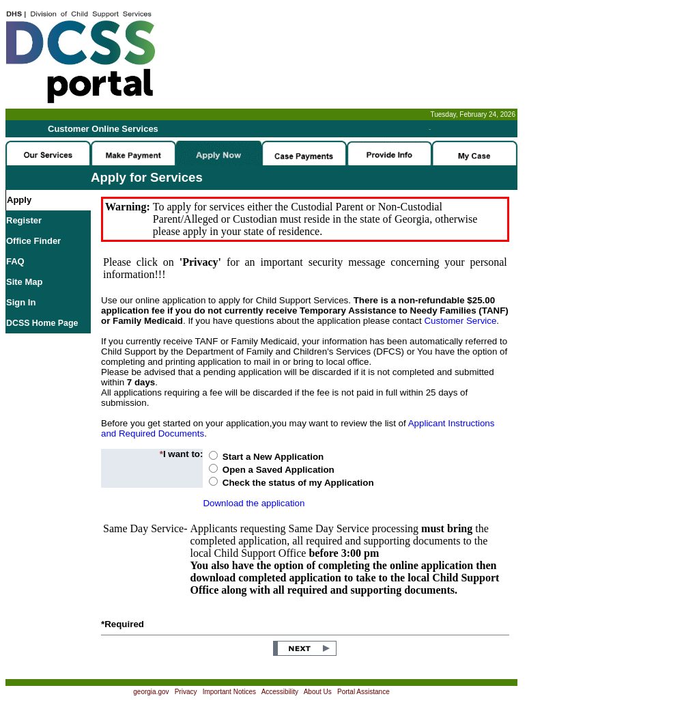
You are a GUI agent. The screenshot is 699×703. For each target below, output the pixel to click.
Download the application (253, 503)
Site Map (24, 282)
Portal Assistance (363, 691)
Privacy (186, 691)
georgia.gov (151, 691)
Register (24, 220)
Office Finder (33, 241)
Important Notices (229, 691)
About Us (318, 691)
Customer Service (460, 321)
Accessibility (279, 691)
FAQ (15, 261)
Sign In (20, 302)
